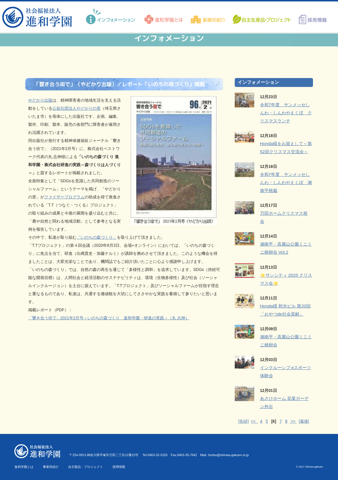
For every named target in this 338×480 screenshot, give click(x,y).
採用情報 (118, 466)
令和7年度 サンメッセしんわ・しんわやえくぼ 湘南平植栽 (286, 182)
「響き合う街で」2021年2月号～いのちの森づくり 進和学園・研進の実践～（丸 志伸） (109, 318)
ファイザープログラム (64, 197)
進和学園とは (23, 466)
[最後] (304, 421)
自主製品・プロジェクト (85, 466)
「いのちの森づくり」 (97, 237)
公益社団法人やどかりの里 (76, 108)
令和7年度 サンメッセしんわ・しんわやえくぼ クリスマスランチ (286, 112)
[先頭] (243, 421)
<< (254, 421)
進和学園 (39, 17)
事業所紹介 (51, 466)
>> (293, 421)
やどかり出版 (40, 100)
